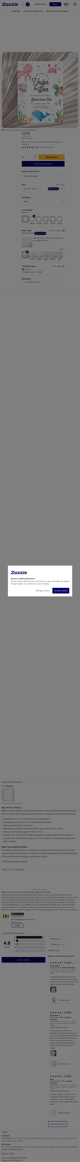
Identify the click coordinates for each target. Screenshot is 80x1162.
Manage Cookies (43, 590)
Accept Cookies (60, 590)
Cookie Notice (40, 581)
